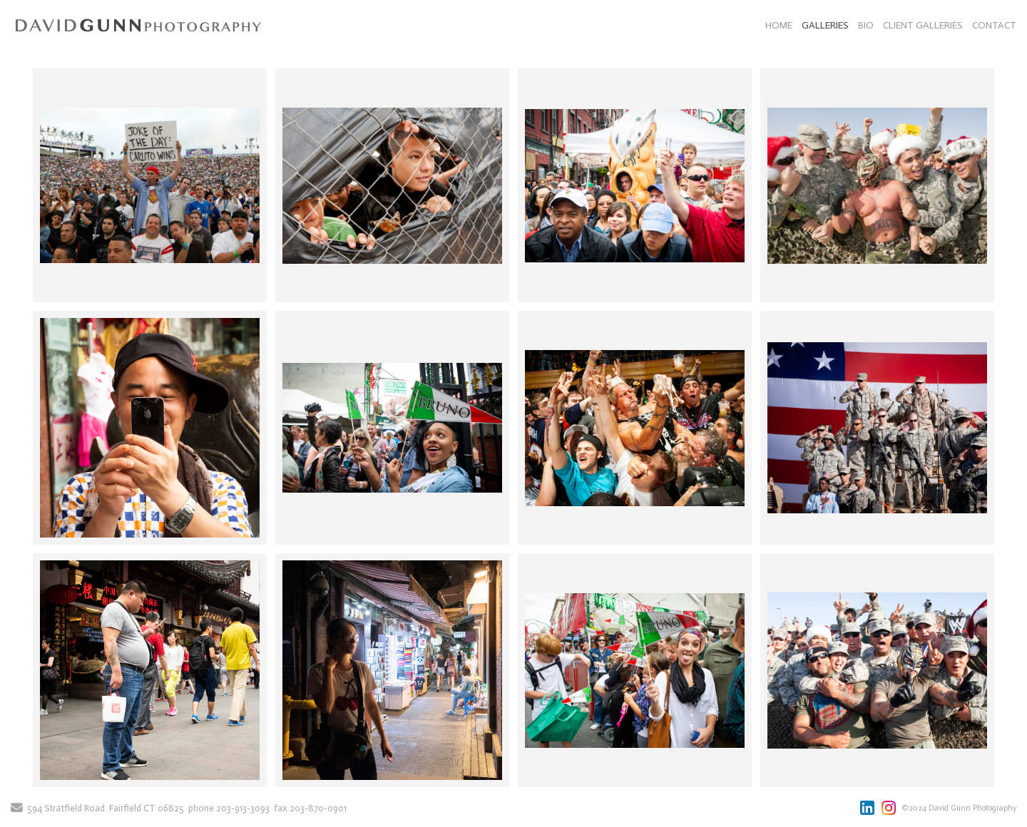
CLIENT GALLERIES (923, 25)
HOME (778, 25)
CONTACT (994, 25)
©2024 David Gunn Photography (958, 808)
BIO (866, 25)
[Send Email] (17, 808)
